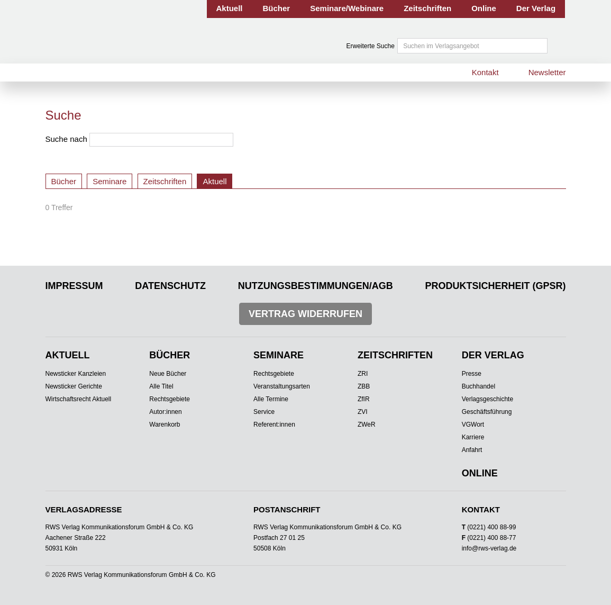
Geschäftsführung (487, 412)
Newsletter (547, 72)
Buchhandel (478, 386)
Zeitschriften (427, 8)
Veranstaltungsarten (281, 386)
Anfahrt (472, 450)
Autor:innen (165, 412)
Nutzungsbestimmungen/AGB (315, 286)
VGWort (473, 424)
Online (483, 8)
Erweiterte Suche (370, 46)
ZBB (364, 386)
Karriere (473, 437)
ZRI (363, 373)
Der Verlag (535, 8)
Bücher (276, 8)
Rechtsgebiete (169, 399)
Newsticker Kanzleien (75, 373)
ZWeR (367, 424)
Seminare (109, 181)
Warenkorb (164, 424)
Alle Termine (270, 399)
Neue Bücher (167, 373)
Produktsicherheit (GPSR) (495, 286)
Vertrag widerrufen (305, 314)
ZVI (363, 412)
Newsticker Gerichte (73, 386)
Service (264, 412)
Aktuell (229, 8)
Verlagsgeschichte (487, 399)
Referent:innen (274, 424)
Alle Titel (161, 386)
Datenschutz (170, 286)
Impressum (74, 286)
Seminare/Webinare (347, 8)
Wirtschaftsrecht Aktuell (78, 399)
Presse (471, 373)
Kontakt (485, 72)
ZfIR (364, 399)
